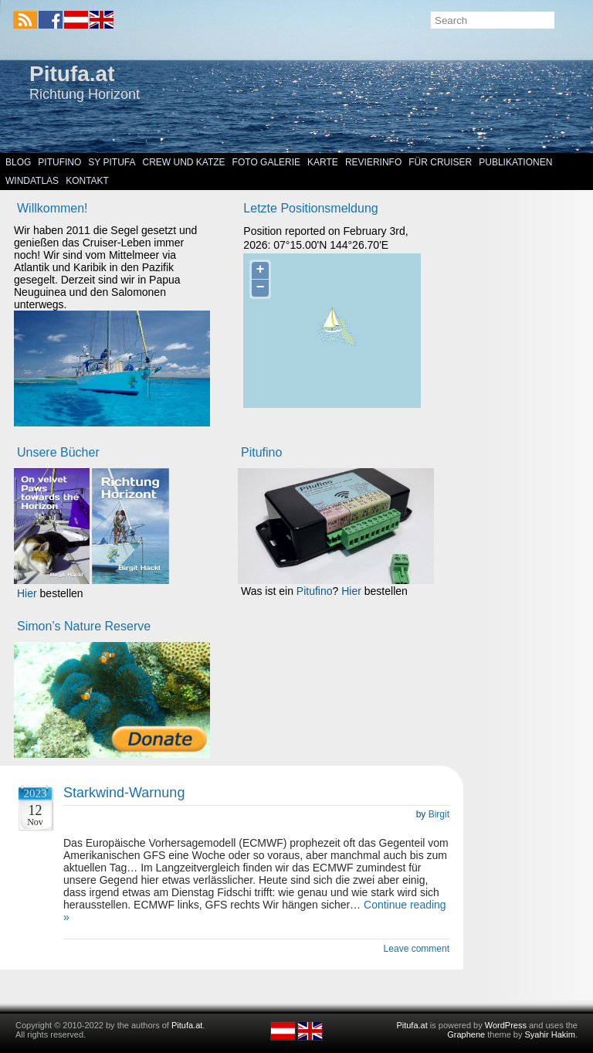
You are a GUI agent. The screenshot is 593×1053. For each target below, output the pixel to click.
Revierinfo (373, 162)
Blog (18, 162)
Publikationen (515, 162)
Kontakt (87, 180)
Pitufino (59, 162)
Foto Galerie (266, 162)
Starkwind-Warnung (124, 792)
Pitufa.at (71, 74)
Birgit (439, 814)
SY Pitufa (111, 162)
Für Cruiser (440, 162)
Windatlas (32, 180)
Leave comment (416, 948)
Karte (322, 162)
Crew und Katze (184, 162)
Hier (27, 593)
